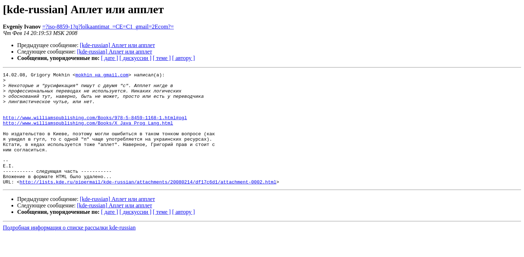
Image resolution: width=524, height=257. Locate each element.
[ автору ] (183, 58)
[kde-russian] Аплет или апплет (117, 45)
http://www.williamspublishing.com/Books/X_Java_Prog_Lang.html (88, 133)
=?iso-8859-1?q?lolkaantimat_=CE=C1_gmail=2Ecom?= (108, 27)
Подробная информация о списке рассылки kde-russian (69, 250)
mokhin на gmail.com (101, 75)
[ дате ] (109, 58)
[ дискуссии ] (135, 58)
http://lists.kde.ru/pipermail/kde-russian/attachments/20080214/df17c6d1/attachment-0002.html (148, 204)
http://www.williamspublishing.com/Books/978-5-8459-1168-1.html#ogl (95, 127)
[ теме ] (162, 58)
